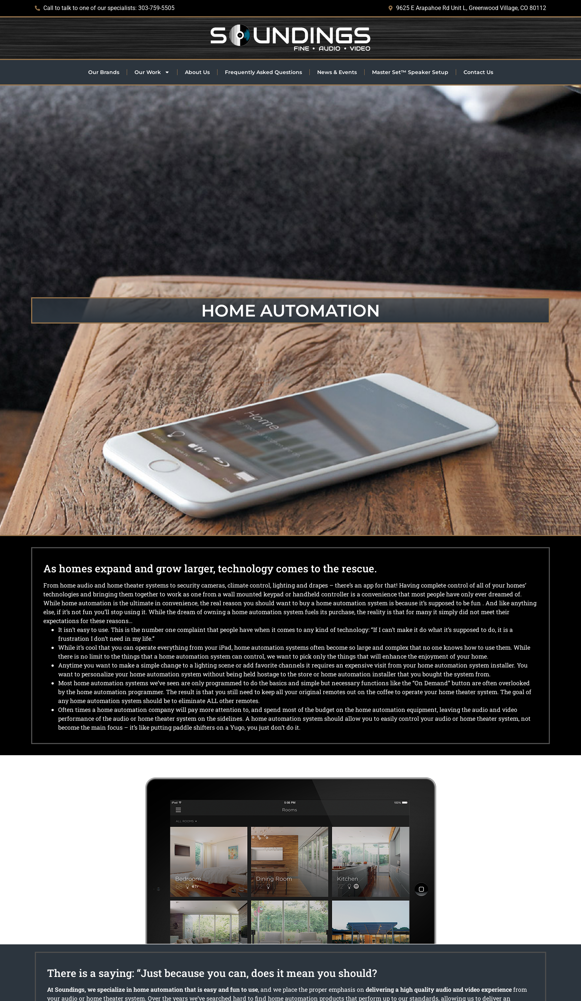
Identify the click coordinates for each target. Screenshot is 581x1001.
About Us (197, 72)
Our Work (152, 72)
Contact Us (478, 72)
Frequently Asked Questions (263, 72)
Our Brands (103, 72)
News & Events (337, 72)
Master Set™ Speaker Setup (410, 72)
